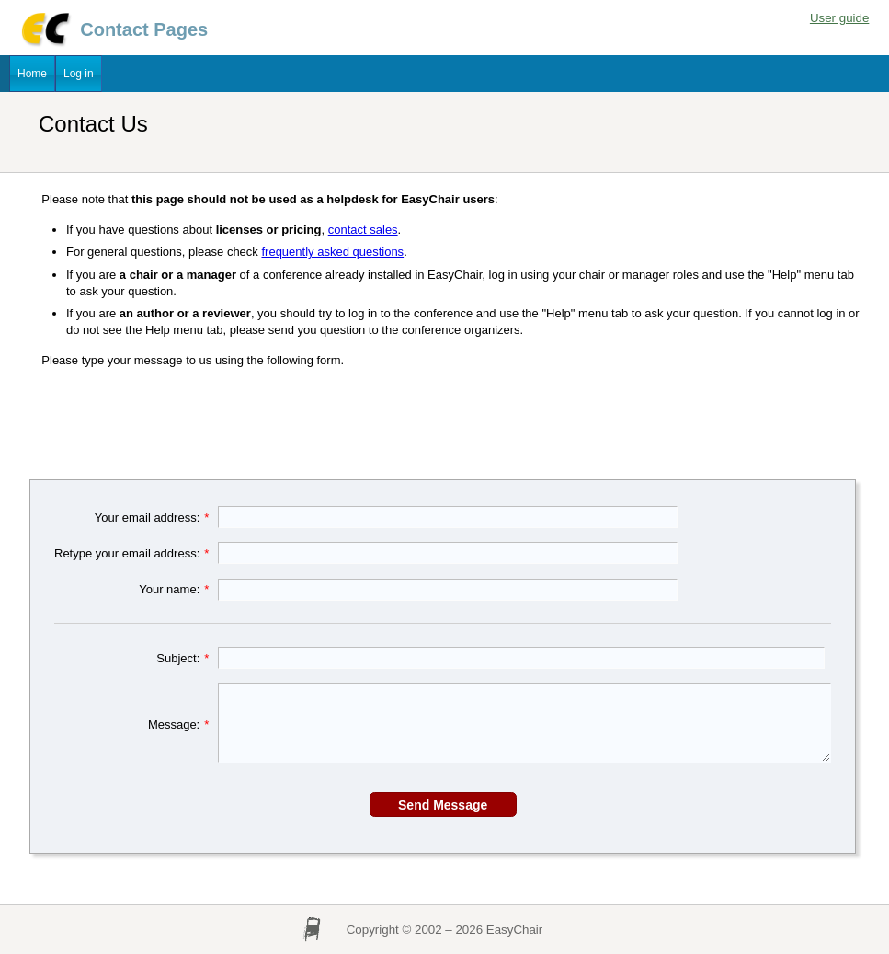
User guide (839, 18)
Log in (78, 73)
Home (32, 73)
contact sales (363, 229)
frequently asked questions (332, 252)
